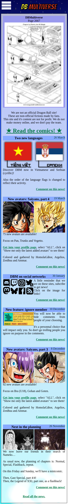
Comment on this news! (50, 189)
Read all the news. (34, 496)
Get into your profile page (19, 247)
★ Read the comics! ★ (34, 130)
